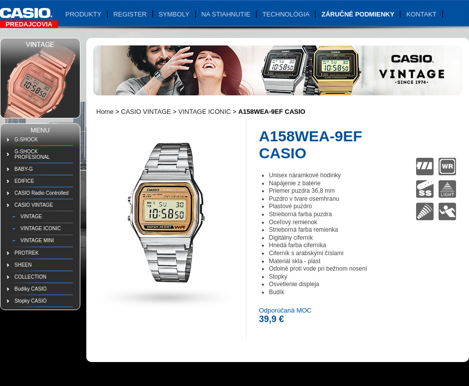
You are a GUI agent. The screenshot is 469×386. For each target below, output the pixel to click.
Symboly (174, 14)
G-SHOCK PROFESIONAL (32, 154)
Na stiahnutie (226, 14)
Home (105, 111)
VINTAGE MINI (37, 240)
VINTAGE (31, 216)
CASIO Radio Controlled (41, 193)
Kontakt (421, 14)
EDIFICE (24, 181)
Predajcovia (28, 24)
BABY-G (23, 169)
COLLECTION (30, 277)
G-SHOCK (26, 139)
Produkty (83, 14)
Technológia (286, 14)
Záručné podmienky (357, 14)
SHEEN (22, 265)
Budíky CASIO (30, 289)
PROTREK (26, 253)
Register (129, 14)
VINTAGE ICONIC (40, 228)
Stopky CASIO (30, 301)
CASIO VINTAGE (33, 205)
